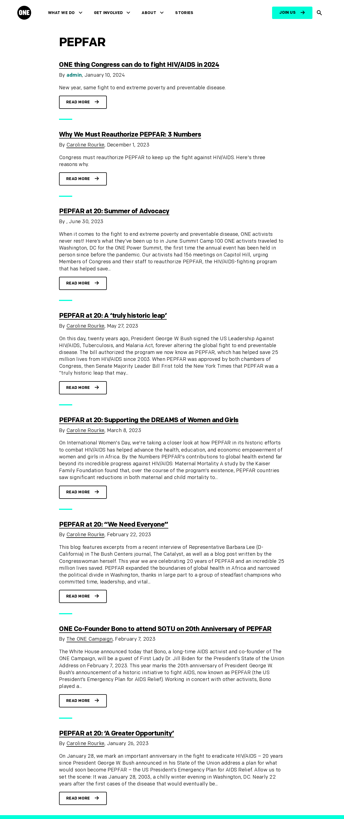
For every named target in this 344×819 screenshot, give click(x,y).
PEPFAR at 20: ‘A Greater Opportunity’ (116, 733)
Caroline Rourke (85, 145)
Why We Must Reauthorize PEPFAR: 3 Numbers (130, 135)
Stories (184, 12)
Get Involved (108, 12)
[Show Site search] (319, 13)
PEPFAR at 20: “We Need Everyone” (113, 525)
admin (74, 75)
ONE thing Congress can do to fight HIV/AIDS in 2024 (139, 65)
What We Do (61, 12)
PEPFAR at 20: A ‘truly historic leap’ (113, 316)
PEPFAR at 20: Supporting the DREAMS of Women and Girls (149, 420)
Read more (78, 102)
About (149, 12)
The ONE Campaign (89, 639)
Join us (287, 12)
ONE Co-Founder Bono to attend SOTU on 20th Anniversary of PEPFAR (165, 629)
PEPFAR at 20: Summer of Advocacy (114, 211)
